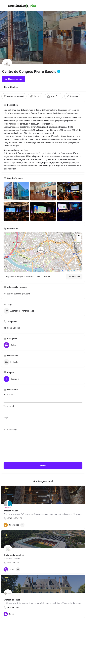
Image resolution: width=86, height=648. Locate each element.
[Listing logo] (7, 64)
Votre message (43, 444)
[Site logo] (22, 5)
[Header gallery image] (21, 32)
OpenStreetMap (72, 270)
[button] (43, 252)
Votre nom (43, 398)
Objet (43, 421)
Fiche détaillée (11, 87)
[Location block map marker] (41, 250)
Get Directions (74, 277)
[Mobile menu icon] (5, 5)
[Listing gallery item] (16, 191)
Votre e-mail (43, 409)
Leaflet (64, 270)
